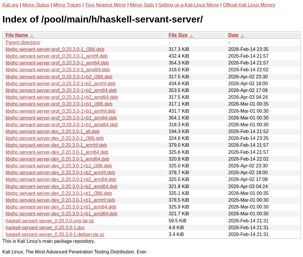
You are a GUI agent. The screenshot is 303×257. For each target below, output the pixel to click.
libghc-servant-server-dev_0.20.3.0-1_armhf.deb (56, 145)
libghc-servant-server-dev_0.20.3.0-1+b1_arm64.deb (61, 206)
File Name (17, 35)
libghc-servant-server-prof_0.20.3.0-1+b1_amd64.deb (62, 124)
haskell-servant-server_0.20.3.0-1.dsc (45, 227)
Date (233, 35)
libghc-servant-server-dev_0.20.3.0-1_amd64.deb (57, 158)
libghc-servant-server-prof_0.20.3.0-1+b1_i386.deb (59, 103)
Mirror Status (35, 4)
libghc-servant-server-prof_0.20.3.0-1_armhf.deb (56, 56)
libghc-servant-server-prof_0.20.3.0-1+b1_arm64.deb (61, 117)
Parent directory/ (23, 42)
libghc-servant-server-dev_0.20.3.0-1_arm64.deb (57, 152)
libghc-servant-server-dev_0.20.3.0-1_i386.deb (55, 138)
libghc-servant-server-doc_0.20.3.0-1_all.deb (53, 131)
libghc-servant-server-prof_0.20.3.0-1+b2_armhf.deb (60, 83)
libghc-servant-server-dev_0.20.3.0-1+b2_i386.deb (59, 165)
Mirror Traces (67, 4)
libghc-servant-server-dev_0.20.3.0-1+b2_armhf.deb (60, 172)
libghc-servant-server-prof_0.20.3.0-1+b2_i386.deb (59, 76)
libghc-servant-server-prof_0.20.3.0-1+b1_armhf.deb (60, 111)
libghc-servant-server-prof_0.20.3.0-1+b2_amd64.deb (62, 97)
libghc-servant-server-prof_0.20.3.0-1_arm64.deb (57, 62)
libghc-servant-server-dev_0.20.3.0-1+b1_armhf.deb (60, 200)
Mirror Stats (142, 4)
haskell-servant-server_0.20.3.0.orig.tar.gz (50, 220)
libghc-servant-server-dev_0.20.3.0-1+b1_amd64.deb (61, 213)
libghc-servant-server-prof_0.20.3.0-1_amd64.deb (58, 69)
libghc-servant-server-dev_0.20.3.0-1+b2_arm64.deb (61, 179)
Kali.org (10, 4)
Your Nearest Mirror (105, 4)
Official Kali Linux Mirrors (249, 4)
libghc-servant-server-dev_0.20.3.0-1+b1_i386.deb (59, 193)
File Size (178, 35)
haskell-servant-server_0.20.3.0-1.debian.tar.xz (55, 234)
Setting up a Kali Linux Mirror (188, 4)
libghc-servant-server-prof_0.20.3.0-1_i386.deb (55, 49)
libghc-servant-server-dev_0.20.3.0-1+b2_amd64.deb (61, 186)
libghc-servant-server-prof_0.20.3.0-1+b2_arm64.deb (61, 90)
